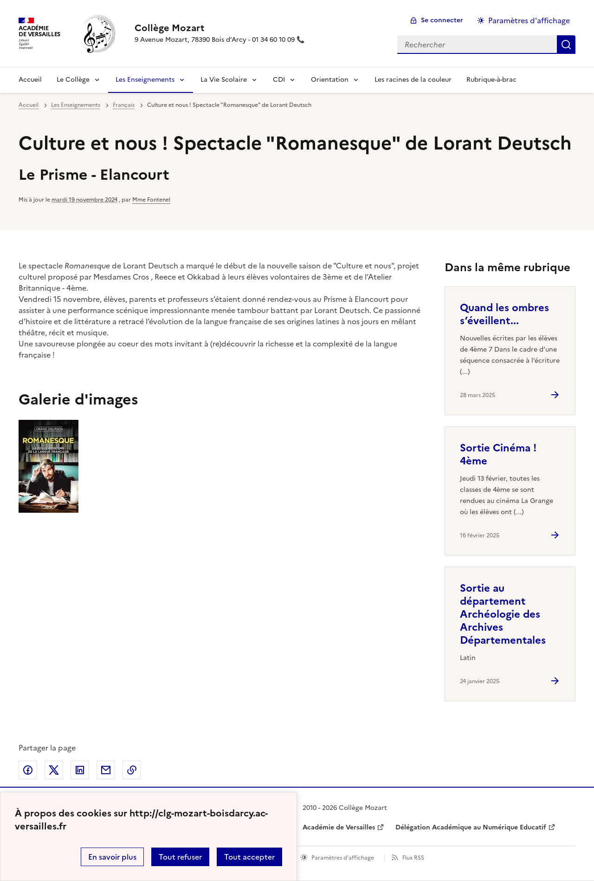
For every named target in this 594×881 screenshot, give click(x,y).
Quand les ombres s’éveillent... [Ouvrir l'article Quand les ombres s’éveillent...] (504, 314)
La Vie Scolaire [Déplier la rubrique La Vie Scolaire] (223, 80)
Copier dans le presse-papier (132, 770)
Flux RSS (413, 858)
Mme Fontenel (151, 200)
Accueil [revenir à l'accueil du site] (30, 80)
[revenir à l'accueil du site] (219, 27)
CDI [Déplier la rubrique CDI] (279, 80)
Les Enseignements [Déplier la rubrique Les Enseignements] (145, 80)
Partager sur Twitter (54, 770)
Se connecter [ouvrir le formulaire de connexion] (442, 20)
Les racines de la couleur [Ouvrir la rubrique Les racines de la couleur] (413, 80)
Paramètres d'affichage (342, 858)
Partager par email (106, 770)
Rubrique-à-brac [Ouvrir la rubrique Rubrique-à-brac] (491, 80)
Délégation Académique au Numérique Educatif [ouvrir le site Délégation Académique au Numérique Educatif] (470, 827)
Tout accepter (249, 856)
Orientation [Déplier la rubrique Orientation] (330, 80)
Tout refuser (180, 856)
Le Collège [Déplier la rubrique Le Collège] (73, 80)
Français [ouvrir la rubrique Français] (124, 105)
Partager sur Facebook (28, 770)
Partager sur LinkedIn (80, 770)
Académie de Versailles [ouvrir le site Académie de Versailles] (339, 827)
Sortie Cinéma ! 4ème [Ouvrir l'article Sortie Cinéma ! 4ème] (498, 454)
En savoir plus (112, 856)
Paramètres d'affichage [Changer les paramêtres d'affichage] (529, 20)
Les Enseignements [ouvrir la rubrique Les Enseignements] (75, 105)
